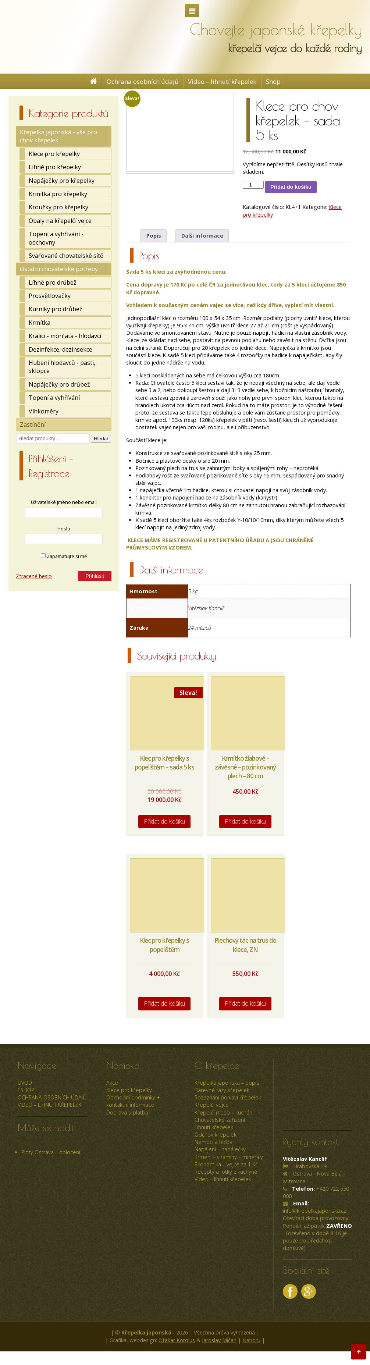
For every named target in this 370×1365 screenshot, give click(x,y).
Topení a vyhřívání (54, 398)
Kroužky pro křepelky (58, 207)
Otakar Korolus (177, 1340)
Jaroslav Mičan (219, 1340)
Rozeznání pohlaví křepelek (228, 1097)
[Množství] (253, 185)
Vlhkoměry (43, 411)
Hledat (101, 438)
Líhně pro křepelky (55, 167)
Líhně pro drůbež (53, 282)
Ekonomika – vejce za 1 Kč (226, 1164)
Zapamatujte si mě (64, 556)
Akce (112, 1082)
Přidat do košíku (291, 187)
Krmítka (39, 323)
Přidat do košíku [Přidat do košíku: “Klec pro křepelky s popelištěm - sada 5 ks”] (164, 821)
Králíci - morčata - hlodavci (65, 336)
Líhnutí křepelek (214, 1127)
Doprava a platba (127, 1112)
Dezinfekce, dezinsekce (60, 349)
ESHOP (26, 1090)
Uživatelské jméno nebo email (64, 502)
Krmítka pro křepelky (58, 194)
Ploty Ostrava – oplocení (50, 1152)
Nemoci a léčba (213, 1141)
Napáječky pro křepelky (62, 181)
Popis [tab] (153, 235)
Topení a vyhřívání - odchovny (56, 238)
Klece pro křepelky (54, 154)
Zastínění (33, 424)
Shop (273, 81)
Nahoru (251, 1340)
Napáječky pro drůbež (59, 384)
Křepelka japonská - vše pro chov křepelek (58, 136)
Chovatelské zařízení (220, 1119)
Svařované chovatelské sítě (66, 256)
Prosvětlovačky (50, 296)
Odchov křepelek (215, 1134)
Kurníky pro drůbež (55, 309)
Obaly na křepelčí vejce (60, 221)
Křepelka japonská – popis (227, 1082)
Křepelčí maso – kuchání (224, 1112)
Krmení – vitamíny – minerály (229, 1157)
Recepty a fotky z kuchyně (226, 1171)
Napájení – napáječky (220, 1149)
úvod (25, 1082)
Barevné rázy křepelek (222, 1090)
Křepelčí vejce (212, 1104)
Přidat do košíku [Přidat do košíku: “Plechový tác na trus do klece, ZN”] (245, 1003)
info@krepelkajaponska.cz (314, 1210)
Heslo (63, 528)
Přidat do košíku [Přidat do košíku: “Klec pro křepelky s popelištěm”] (164, 1003)
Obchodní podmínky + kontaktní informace (133, 1101)
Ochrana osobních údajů (142, 81)
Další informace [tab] (202, 235)
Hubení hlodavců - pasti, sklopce (62, 367)
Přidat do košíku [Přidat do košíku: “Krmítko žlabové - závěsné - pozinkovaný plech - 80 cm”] (245, 821)
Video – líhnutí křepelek (222, 81)
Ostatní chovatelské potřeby (59, 269)
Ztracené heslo (34, 576)
